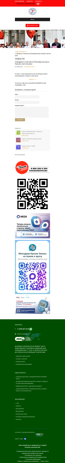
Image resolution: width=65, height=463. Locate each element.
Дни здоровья (20, 408)
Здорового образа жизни (23, 356)
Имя (16, 94)
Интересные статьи (21, 414)
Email (16, 100)
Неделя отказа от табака (28, 146)
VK (25, 439)
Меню (25, 19)
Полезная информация (33, 459)
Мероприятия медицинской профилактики (33, 457)
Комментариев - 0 (30, 66)
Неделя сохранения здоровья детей (31, 138)
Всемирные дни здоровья (33, 455)
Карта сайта (45, 461)
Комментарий (19, 105)
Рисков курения (20, 361)
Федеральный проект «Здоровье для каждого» (29, 386)
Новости (29, 1)
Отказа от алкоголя (21, 358)
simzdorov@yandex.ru (23, 334)
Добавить (20, 119)
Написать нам (33, 25)
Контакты (38, 1)
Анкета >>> (32, 79)
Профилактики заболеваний (24, 364)
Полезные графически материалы (25, 416)
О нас (17, 403)
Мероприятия (19, 1)
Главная (17, 51)
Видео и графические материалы (28, 461)
